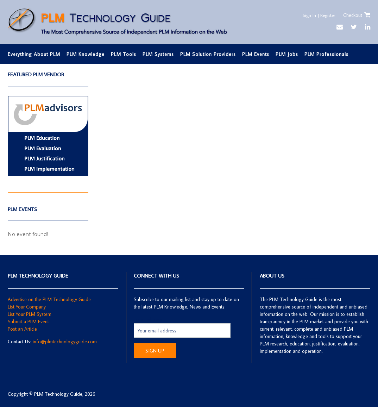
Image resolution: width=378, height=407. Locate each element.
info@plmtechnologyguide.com (65, 341)
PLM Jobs (287, 54)
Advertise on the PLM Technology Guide (49, 299)
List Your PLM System (29, 314)
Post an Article (22, 329)
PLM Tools (123, 54)
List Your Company (27, 307)
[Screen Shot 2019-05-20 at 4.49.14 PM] (48, 174)
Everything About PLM (34, 54)
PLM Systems (158, 54)
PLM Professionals (326, 54)
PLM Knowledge (86, 54)
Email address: (148, 319)
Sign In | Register (316, 15)
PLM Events (255, 54)
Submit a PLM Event (28, 321)
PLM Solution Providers (208, 54)
